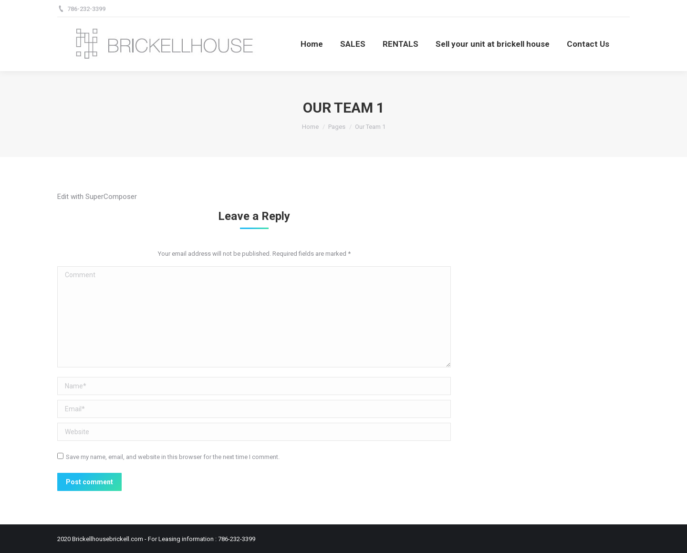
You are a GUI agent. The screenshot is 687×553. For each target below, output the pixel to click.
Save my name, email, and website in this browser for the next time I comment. (173, 456)
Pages (336, 126)
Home (310, 126)
